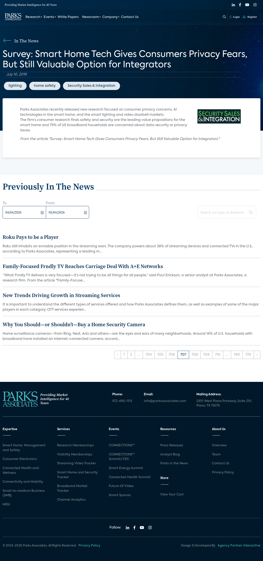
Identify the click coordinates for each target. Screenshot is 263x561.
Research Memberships (75, 445)
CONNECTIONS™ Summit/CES (122, 457)
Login (234, 16)
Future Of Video (121, 486)
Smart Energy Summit (126, 468)
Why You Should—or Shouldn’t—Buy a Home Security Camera (74, 324)
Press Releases (171, 445)
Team (216, 454)
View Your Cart (172, 494)
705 (160, 355)
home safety (45, 86)
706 (172, 355)
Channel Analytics (71, 499)
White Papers (68, 16)
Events (49, 16)
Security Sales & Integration (91, 86)
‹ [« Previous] (117, 355)
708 (195, 355)
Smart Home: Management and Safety (24, 448)
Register (250, 16)
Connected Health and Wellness (21, 470)
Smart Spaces (120, 495)
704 (149, 355)
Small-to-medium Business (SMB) (24, 493)
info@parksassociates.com (165, 401)
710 (217, 355)
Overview (219, 445)
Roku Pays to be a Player (31, 237)
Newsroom (90, 16)
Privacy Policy (223, 472)
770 (248, 355)
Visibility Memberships (74, 454)
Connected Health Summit (130, 477)
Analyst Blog (170, 454)
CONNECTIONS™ (122, 445)
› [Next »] (257, 355)
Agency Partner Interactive (239, 545)
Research (33, 16)
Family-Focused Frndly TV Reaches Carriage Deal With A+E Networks (83, 266)
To (4, 203)
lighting (15, 86)
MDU (6, 504)
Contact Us (130, 16)
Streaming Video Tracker (76, 463)
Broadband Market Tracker (72, 488)
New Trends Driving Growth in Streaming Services (61, 295)
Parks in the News (174, 463)
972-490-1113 (122, 401)
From (50, 203)
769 (237, 355)
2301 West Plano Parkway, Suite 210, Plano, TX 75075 (224, 403)
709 (206, 355)
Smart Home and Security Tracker (77, 475)
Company (110, 16)
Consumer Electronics (20, 459)
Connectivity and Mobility (23, 481)
